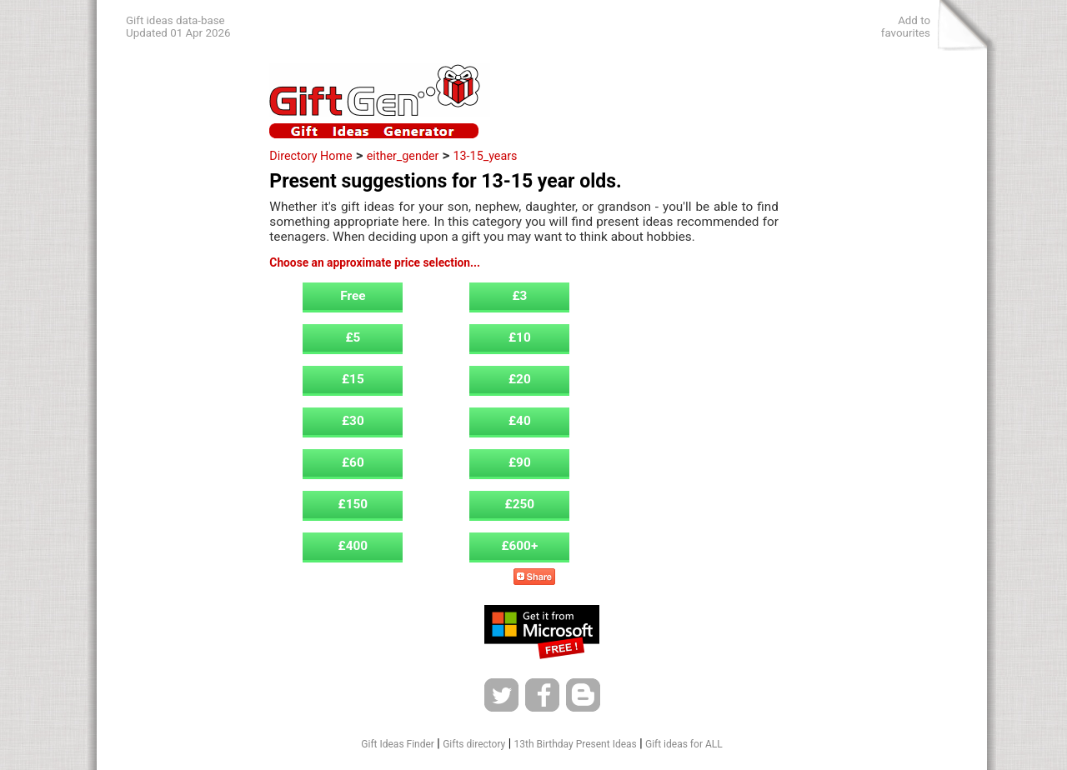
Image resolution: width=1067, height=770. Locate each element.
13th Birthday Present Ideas (575, 744)
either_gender (403, 155)
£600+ (519, 545)
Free (352, 295)
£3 (519, 295)
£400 (353, 545)
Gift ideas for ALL (684, 744)
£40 (519, 420)
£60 (353, 462)
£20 (519, 379)
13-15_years (485, 155)
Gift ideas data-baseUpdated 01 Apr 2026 (178, 26)
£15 (353, 379)
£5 (352, 337)
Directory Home (310, 155)
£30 (353, 420)
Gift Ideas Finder (397, 744)
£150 (353, 504)
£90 (519, 462)
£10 (519, 337)
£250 (520, 504)
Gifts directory (474, 744)
